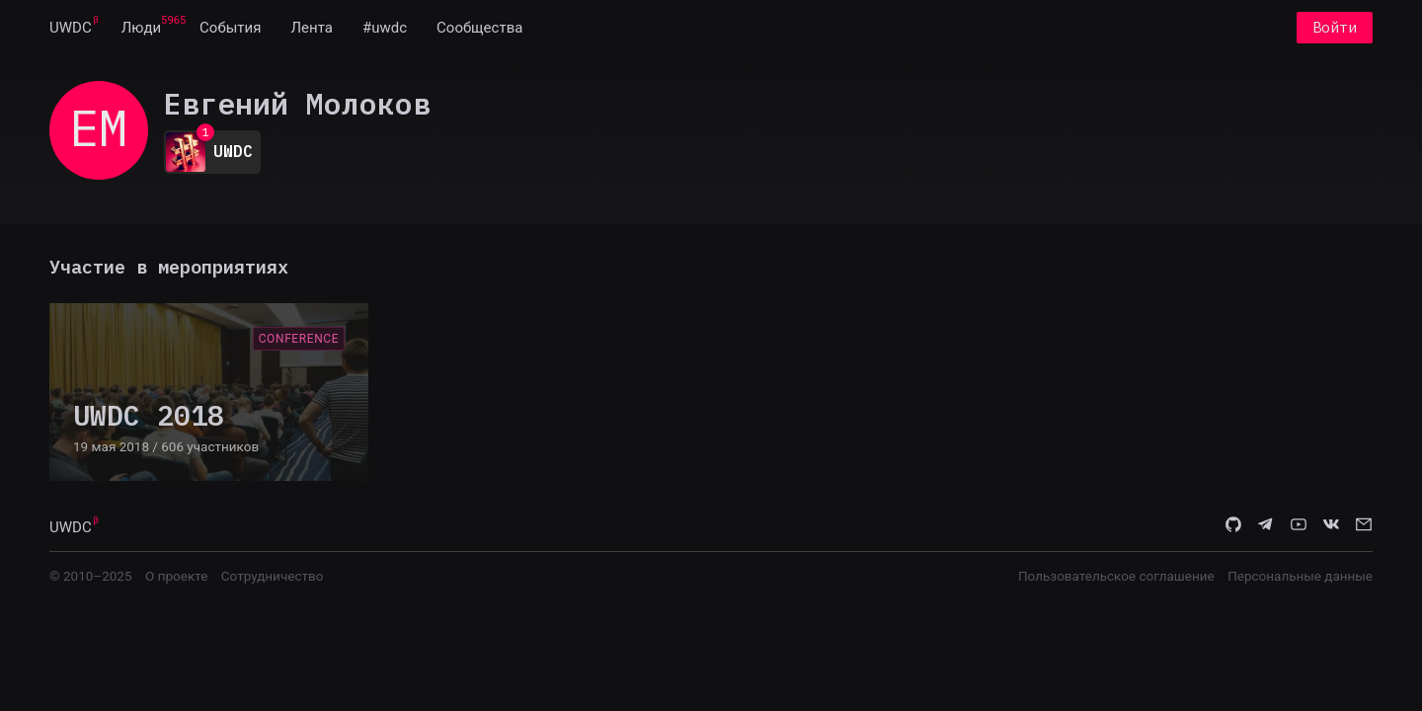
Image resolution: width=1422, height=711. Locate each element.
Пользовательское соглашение (1116, 576)
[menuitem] (70, 28)
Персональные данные (1300, 576)
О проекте (176, 576)
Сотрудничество (272, 576)
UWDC (70, 28)
